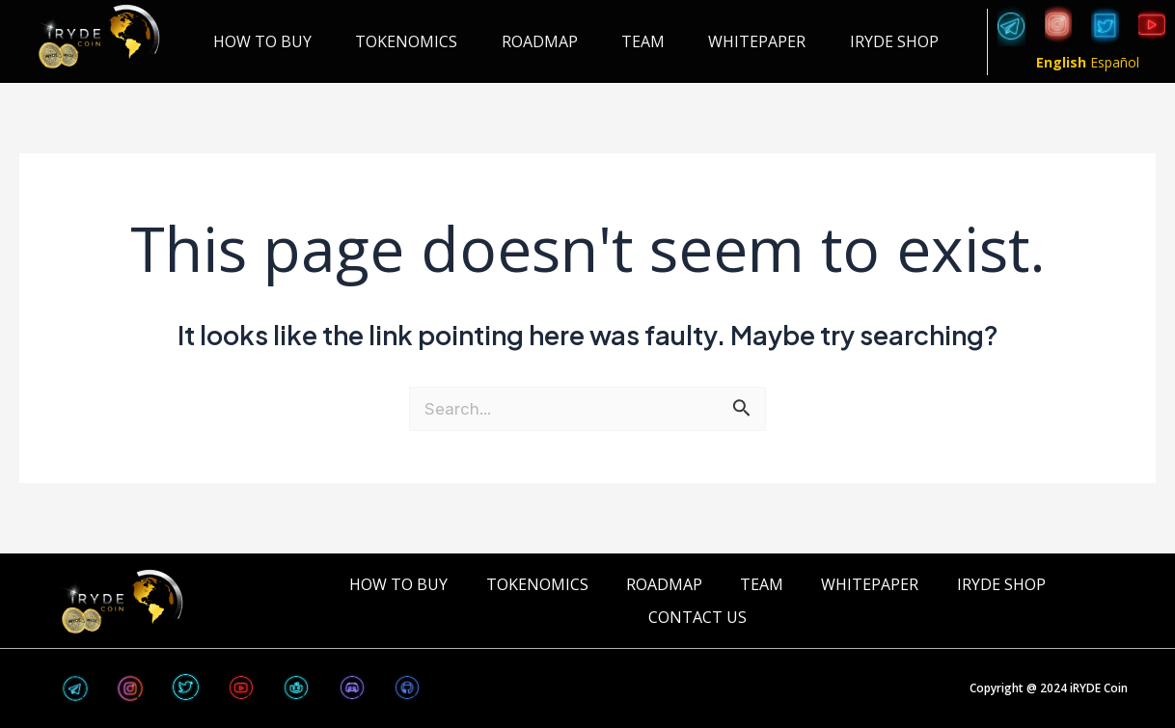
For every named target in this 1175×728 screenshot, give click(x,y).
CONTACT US (697, 617)
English (1061, 62)
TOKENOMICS (406, 41)
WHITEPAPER (757, 41)
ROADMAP (540, 41)
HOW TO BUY (262, 41)
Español (1114, 62)
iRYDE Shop (894, 41)
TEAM (643, 41)
